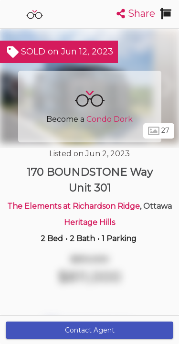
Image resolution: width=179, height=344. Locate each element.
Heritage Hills (89, 222)
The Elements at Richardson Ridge (73, 206)
